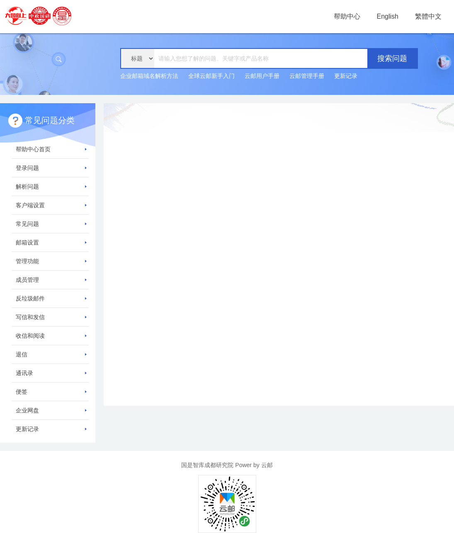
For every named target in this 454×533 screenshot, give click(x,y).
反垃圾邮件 (51, 298)
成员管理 (51, 279)
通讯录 (51, 373)
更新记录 (345, 76)
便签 (51, 391)
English (387, 16)
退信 (51, 354)
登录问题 (51, 168)
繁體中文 (428, 16)
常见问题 (51, 223)
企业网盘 (51, 410)
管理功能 (51, 261)
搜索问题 (392, 58)
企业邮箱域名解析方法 (149, 76)
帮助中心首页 (51, 149)
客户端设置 (51, 205)
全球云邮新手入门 (211, 76)
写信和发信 (51, 317)
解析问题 (51, 186)
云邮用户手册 (262, 76)
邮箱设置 (51, 242)
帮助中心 (347, 16)
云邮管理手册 (306, 76)
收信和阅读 (51, 335)
